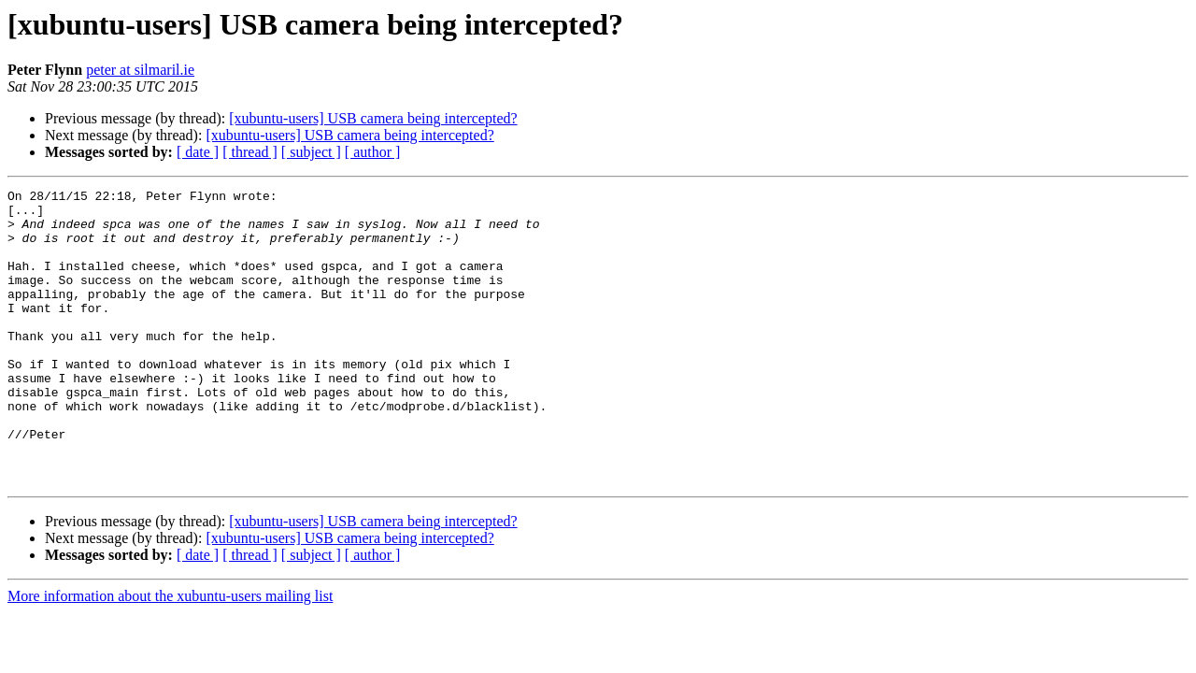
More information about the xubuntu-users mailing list (170, 655)
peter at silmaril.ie (140, 70)
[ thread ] (250, 152)
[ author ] (373, 152)
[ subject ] (311, 152)
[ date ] (198, 152)
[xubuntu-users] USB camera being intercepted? (373, 118)
